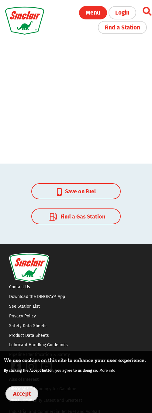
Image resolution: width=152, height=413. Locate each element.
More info (107, 370)
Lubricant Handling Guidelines (38, 345)
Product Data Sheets (29, 335)
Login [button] (122, 12)
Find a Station (122, 27)
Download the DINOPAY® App (37, 296)
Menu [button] (93, 12)
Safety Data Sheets (28, 326)
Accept (22, 393)
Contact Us (19, 287)
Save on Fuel (76, 191)
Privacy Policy (22, 316)
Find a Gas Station (76, 216)
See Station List (24, 306)
